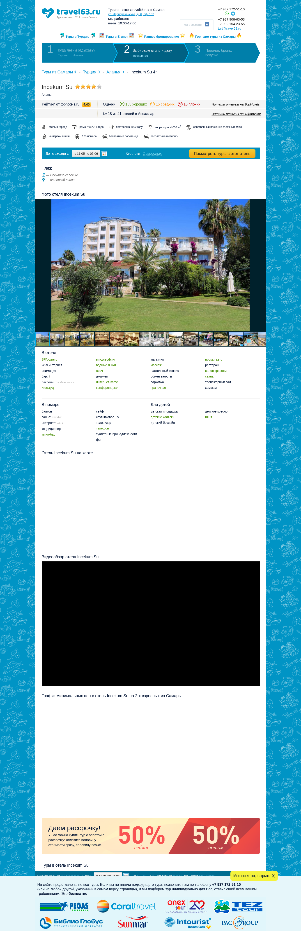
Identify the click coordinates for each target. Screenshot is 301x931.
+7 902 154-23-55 (231, 24)
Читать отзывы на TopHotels (236, 104)
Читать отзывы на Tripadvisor (236, 114)
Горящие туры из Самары (215, 36)
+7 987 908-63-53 (231, 19)
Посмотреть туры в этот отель (222, 153)
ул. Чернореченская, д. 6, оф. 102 (131, 14)
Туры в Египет (117, 36)
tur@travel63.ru (229, 28)
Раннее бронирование (161, 36)
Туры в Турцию (78, 36)
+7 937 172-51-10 (231, 9)
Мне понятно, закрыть (251, 876)
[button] (262, 265)
